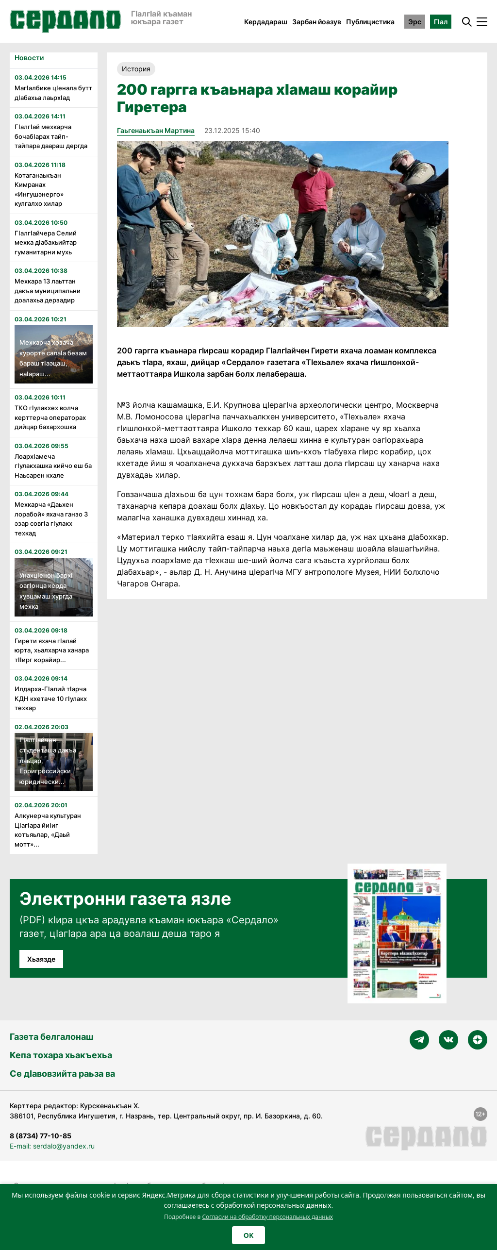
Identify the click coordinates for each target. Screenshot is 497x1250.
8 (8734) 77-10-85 (40, 1136)
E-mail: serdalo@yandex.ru (52, 1146)
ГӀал (440, 21)
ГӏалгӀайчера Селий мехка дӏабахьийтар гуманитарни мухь (46, 242)
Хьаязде (41, 959)
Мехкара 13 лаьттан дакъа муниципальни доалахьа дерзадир (48, 290)
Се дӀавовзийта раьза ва (62, 1073)
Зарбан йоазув (316, 21)
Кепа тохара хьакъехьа (61, 1055)
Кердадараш (265, 21)
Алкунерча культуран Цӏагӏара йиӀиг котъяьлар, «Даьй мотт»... (48, 830)
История (136, 69)
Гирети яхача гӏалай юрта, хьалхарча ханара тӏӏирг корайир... (52, 650)
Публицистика (370, 21)
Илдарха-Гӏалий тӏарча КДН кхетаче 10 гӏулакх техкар (51, 698)
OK (248, 1235)
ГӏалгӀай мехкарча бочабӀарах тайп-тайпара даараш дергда (51, 136)
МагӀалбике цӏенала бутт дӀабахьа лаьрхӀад (53, 92)
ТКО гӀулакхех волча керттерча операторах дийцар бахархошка (50, 417)
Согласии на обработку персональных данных (267, 1217)
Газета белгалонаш (51, 1037)
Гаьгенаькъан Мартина (156, 130)
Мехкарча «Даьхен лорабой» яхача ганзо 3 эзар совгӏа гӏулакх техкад (51, 518)
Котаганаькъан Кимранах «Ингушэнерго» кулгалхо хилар (39, 189)
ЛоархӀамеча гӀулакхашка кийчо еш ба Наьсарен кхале (53, 465)
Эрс (414, 21)
